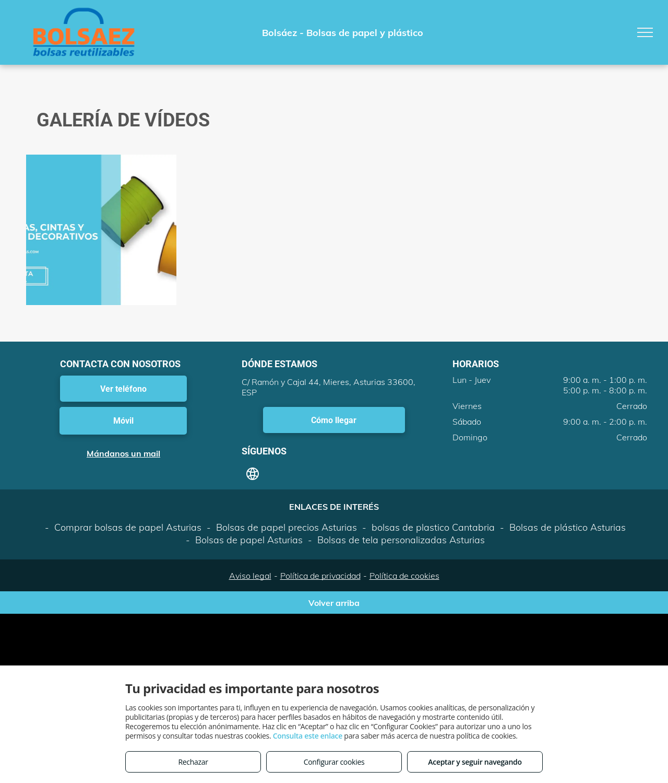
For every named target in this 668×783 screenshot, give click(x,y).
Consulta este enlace (307, 736)
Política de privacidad (320, 575)
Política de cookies (404, 575)
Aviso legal (250, 575)
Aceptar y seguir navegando (474, 762)
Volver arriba (334, 603)
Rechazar (193, 762)
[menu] (645, 32)
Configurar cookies (334, 762)
